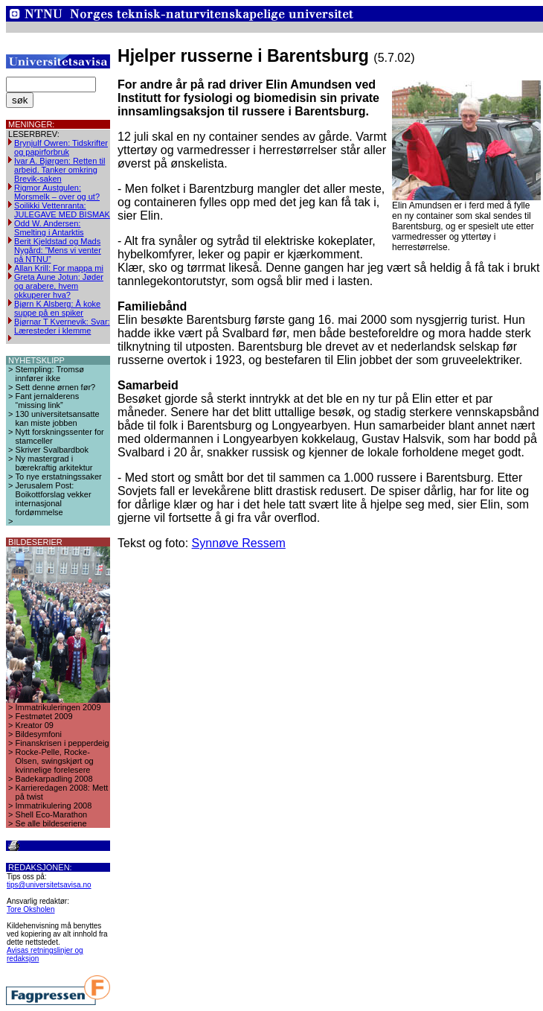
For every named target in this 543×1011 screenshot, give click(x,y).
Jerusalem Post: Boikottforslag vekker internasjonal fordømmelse (53, 499)
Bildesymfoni (39, 734)
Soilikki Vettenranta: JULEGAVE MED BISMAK (62, 210)
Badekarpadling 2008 (54, 778)
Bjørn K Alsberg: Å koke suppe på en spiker (57, 308)
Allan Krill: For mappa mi (58, 268)
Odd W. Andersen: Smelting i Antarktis (49, 228)
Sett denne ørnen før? (56, 387)
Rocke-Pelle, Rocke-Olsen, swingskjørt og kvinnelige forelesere (55, 760)
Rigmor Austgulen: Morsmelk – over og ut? (57, 192)
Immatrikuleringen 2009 (58, 707)
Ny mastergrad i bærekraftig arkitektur (54, 463)
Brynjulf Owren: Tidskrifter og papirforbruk (61, 147)
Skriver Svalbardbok (52, 449)
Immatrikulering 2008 (54, 805)
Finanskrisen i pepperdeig (62, 743)
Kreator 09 (35, 725)
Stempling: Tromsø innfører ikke (50, 374)
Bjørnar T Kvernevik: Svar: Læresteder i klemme (62, 326)
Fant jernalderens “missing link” (48, 400)
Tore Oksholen (30, 909)
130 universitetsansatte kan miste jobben (58, 418)
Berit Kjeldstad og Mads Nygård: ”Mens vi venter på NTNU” (57, 250)
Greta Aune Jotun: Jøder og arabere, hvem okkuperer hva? (58, 285)
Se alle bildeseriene (51, 823)
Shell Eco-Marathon (52, 814)
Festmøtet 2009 (44, 716)
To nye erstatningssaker (59, 476)
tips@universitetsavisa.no (49, 885)
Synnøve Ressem (239, 543)
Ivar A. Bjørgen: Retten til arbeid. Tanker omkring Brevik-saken (59, 169)
